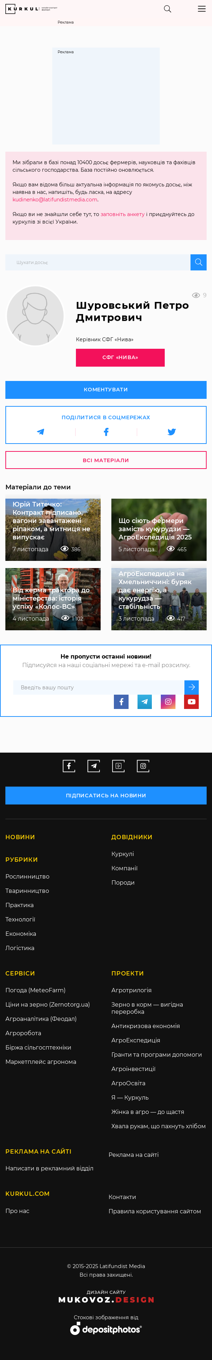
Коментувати (106, 389)
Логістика (19, 948)
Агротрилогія (131, 990)
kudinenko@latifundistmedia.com (55, 199)
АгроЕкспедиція (135, 1040)
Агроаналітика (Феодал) (41, 1019)
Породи (123, 883)
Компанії (124, 868)
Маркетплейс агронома (40, 1062)
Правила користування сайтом (155, 1211)
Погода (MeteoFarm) (35, 990)
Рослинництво (27, 877)
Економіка (20, 934)
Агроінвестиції (133, 1069)
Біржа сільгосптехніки (38, 1048)
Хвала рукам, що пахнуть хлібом (158, 1126)
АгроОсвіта (128, 1083)
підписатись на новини (106, 795)
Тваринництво (27, 891)
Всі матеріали (106, 460)
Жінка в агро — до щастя (147, 1112)
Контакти (122, 1197)
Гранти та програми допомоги (156, 1055)
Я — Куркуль (130, 1098)
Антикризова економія (145, 1026)
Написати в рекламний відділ (49, 1168)
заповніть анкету (123, 214)
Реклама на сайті (134, 1155)
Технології (20, 919)
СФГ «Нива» (120, 357)
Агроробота (23, 1033)
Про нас (17, 1211)
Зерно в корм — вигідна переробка (147, 1009)
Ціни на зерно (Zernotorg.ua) (47, 1005)
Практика (19, 905)
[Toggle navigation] (202, 9)
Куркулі (122, 854)
